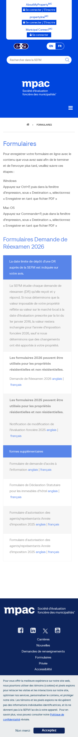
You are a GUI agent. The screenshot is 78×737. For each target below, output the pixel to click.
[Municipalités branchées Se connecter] (39, 34)
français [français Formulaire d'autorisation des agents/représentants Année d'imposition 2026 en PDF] (53, 524)
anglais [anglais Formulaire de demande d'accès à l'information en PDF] (33, 469)
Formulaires (43, 657)
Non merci (22, 733)
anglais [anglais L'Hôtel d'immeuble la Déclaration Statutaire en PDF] (53, 491)
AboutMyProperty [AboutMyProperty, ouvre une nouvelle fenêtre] (43, 677)
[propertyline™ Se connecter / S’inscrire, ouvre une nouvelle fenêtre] (39, 22)
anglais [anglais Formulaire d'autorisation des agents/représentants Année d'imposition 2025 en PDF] (41, 552)
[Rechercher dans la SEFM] (67, 60)
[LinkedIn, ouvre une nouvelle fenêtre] (33, 630)
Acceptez (49, 733)
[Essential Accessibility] (21, 46)
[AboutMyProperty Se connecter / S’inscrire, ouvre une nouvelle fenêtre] (39, 9)
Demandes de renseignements (43, 651)
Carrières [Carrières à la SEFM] (43, 639)
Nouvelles (43, 645)
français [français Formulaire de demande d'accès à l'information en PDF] (45, 469)
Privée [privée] (43, 663)
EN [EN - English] (51, 46)
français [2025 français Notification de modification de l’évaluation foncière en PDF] (15, 436)
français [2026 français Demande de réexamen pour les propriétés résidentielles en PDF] (15, 384)
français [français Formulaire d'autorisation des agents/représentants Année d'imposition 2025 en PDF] (53, 552)
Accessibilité (43, 669)
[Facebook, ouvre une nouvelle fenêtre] (20, 630)
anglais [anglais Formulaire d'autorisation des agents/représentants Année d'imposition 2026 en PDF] (41, 524)
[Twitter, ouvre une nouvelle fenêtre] (45, 631)
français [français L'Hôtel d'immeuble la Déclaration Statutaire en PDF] (15, 497)
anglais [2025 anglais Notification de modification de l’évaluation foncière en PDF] (51, 430)
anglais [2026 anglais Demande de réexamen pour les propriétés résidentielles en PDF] (57, 378)
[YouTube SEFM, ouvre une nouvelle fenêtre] (57, 630)
